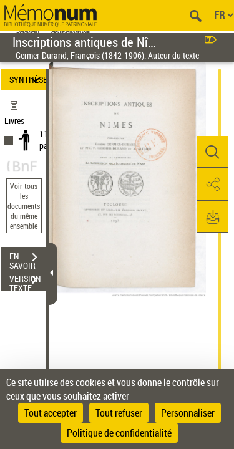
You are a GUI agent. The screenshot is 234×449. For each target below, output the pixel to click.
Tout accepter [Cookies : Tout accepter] (50, 413)
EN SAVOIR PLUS (27, 259)
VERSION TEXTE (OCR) (27, 281)
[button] (212, 152)
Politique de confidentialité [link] (119, 433)
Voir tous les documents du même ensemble (23, 206)
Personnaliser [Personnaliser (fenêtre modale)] (188, 413)
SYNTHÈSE (27, 79)
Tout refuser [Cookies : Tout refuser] (118, 413)
